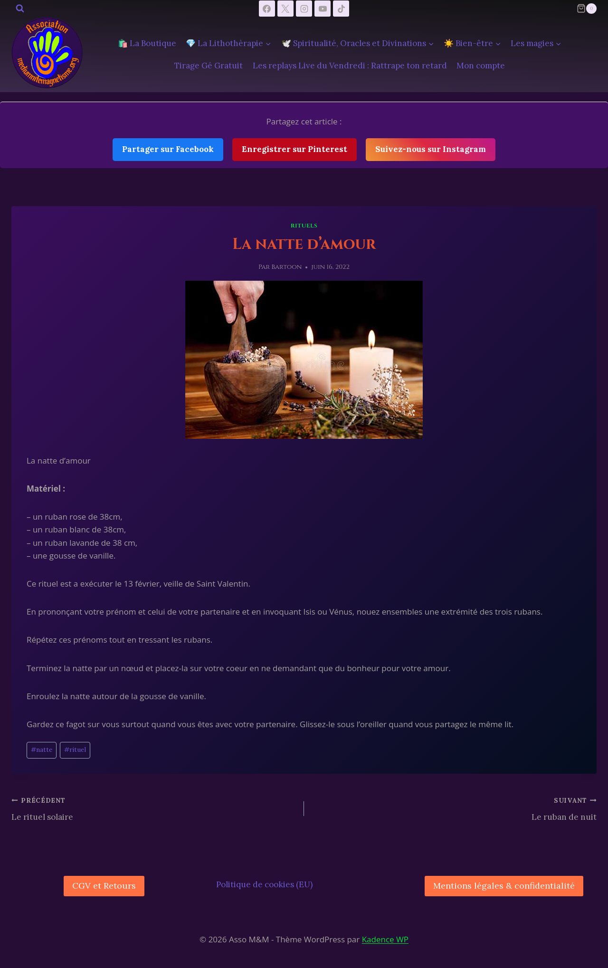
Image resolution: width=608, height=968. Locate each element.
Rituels (304, 225)
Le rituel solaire (153, 808)
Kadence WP (385, 939)
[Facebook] (267, 8)
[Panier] (587, 8)
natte (41, 749)
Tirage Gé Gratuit (208, 65)
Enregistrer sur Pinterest (294, 149)
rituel (75, 749)
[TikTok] (341, 8)
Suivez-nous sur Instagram (430, 149)
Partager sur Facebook (168, 149)
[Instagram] (304, 8)
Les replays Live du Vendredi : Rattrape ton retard (350, 65)
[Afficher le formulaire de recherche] (19, 8)
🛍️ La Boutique (147, 43)
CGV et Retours (104, 885)
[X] (285, 8)
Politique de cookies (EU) (264, 884)
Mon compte (480, 65)
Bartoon (286, 267)
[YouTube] (322, 8)
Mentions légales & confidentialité (504, 885)
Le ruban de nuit (454, 808)
